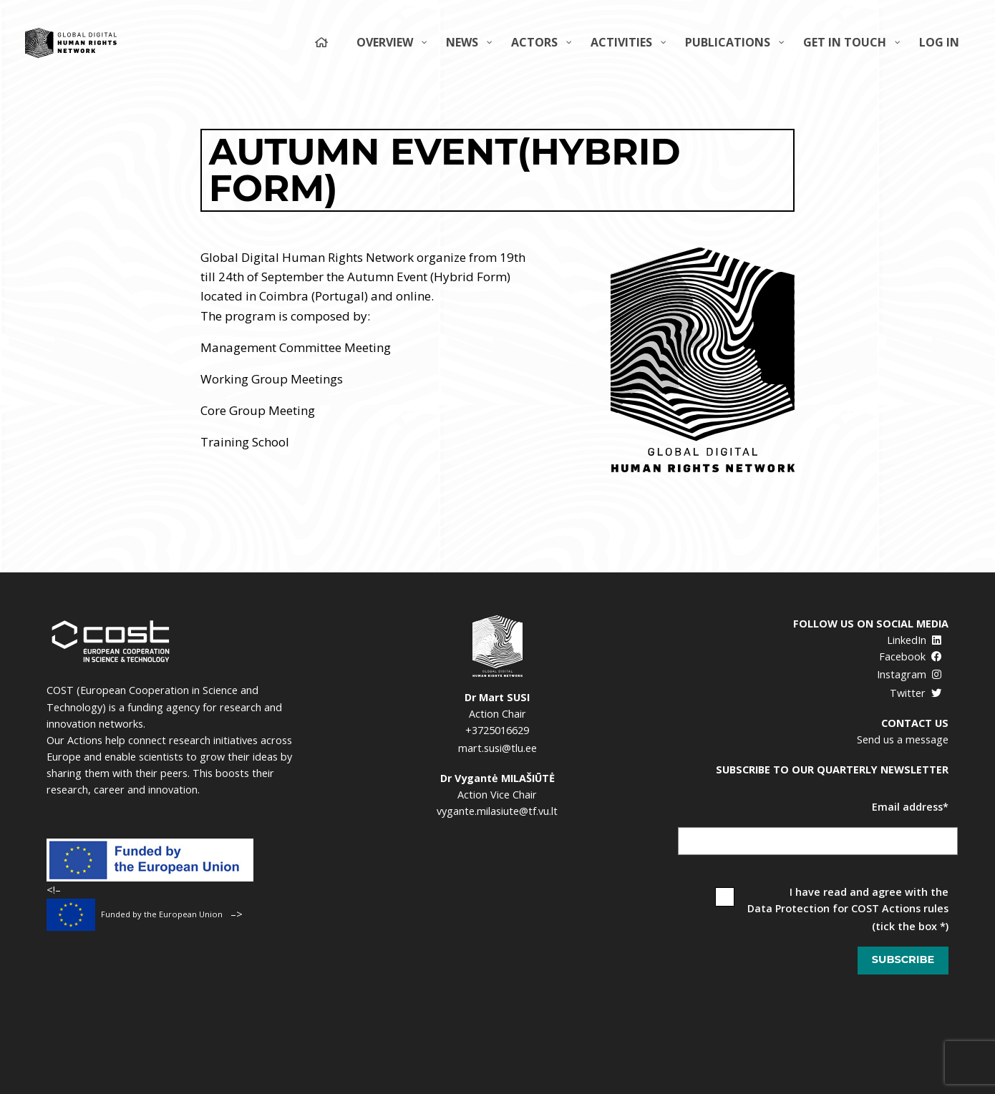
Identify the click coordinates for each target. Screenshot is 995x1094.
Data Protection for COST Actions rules (847, 908)
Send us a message (902, 739)
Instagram (909, 674)
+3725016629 (497, 730)
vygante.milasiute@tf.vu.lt (497, 811)
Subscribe (903, 959)
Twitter (916, 693)
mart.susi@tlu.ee (497, 748)
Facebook (910, 656)
